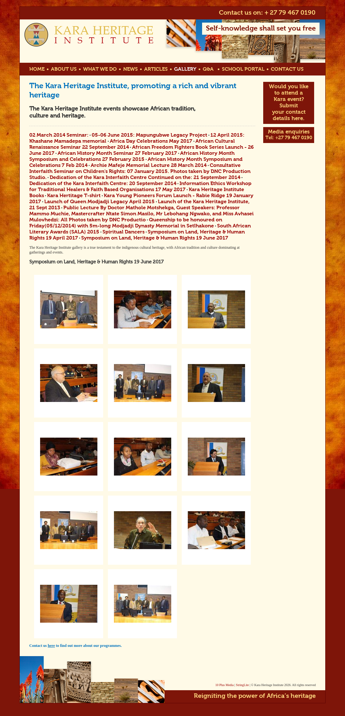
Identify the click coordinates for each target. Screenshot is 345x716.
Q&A (208, 69)
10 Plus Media (224, 685)
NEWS (130, 69)
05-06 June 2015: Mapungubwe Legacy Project (149, 135)
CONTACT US (287, 69)
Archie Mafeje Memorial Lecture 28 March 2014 (149, 165)
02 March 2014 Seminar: (58, 135)
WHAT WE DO (100, 69)
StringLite (242, 685)
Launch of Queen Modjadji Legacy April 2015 (99, 201)
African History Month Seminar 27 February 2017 (117, 153)
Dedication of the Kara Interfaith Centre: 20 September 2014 (102, 183)
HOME (37, 69)
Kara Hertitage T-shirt (74, 195)
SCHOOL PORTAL (243, 69)
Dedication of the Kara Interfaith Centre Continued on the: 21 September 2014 (145, 177)
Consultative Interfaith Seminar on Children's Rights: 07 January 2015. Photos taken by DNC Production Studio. (139, 171)
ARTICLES (156, 69)
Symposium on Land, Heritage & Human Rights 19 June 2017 (154, 238)
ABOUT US (64, 69)
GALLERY (185, 69)
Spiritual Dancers (123, 232)
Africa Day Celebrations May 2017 (151, 141)
